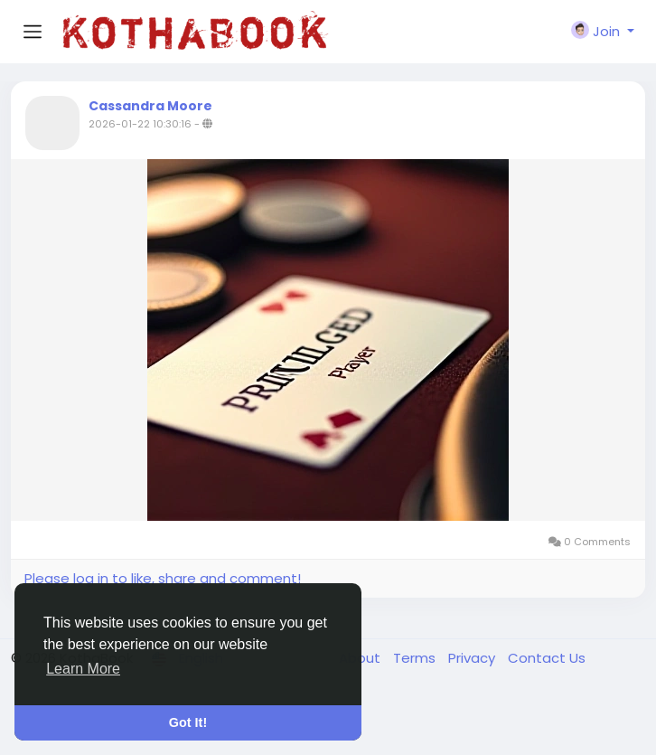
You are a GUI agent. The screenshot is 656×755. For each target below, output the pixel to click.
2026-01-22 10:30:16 (140, 124)
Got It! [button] (188, 722)
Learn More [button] (83, 668)
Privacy (473, 657)
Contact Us (547, 657)
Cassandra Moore (150, 106)
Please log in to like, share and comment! (162, 578)
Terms (416, 657)
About (361, 657)
